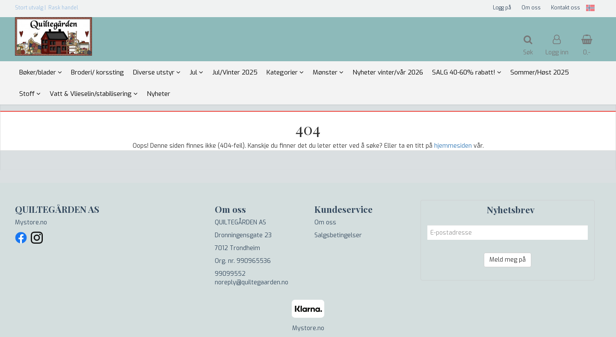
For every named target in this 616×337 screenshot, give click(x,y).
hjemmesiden (453, 146)
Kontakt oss (565, 7)
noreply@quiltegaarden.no (251, 282)
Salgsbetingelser (338, 235)
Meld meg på (507, 260)
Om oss (531, 7)
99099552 (230, 274)
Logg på (502, 7)
